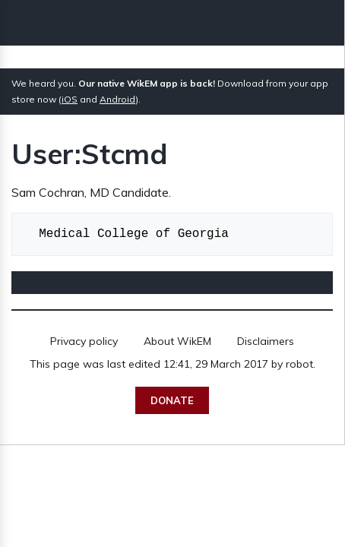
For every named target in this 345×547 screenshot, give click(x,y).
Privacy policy (84, 341)
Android (117, 99)
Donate (172, 400)
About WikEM (177, 341)
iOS (70, 99)
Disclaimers (265, 341)
